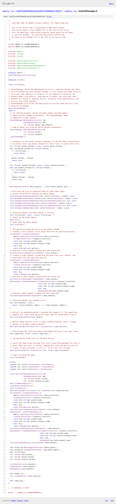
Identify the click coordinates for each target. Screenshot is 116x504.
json (112, 500)
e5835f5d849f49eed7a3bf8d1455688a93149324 (38, 11)
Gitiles (13, 500)
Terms (26, 500)
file (49, 16)
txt (106, 500)
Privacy (19, 500)
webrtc (5, 11)
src (12, 11)
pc (75, 11)
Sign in (111, 3)
